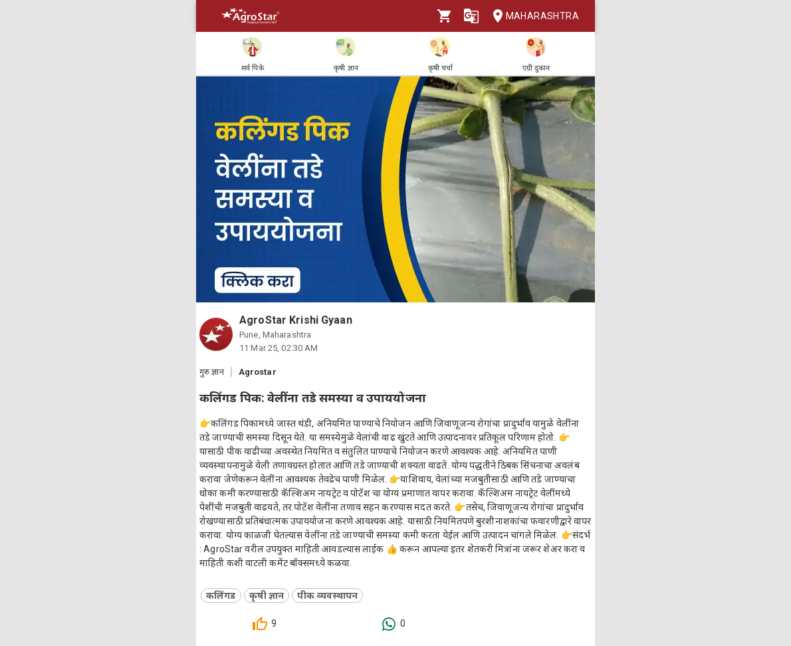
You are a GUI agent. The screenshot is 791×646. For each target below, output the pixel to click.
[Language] (471, 16)
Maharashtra (532, 16)
